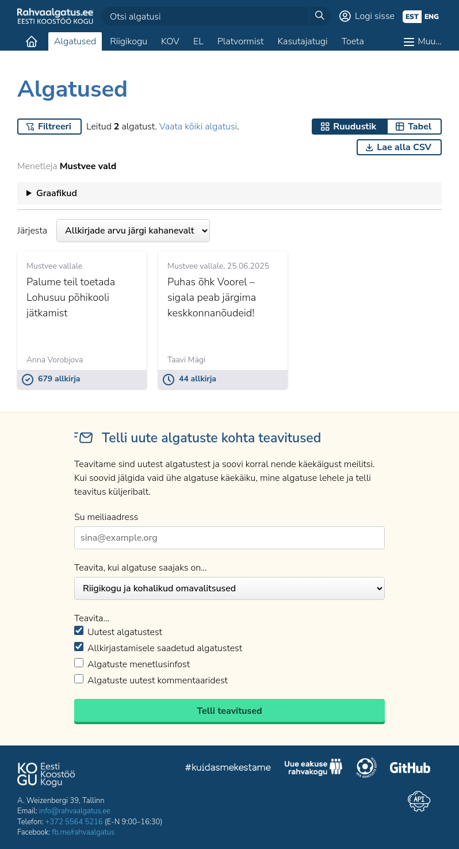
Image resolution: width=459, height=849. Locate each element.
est (412, 16)
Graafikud (56, 193)
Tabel (419, 126)
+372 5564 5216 (74, 822)
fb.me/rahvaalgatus (83, 832)
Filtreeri (54, 126)
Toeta (353, 41)
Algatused (75, 41)
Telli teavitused (229, 711)
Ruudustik (354, 126)
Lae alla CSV (404, 147)
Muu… (430, 41)
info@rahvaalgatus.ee (74, 811)
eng (431, 16)
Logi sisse (375, 16)
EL (198, 41)
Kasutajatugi (302, 41)
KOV (170, 41)
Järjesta (113, 230)
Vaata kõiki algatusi (198, 126)
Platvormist (240, 41)
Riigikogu (128, 41)
